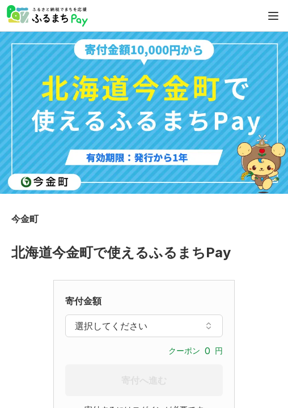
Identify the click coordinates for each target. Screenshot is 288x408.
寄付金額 (83, 301)
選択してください (144, 326)
